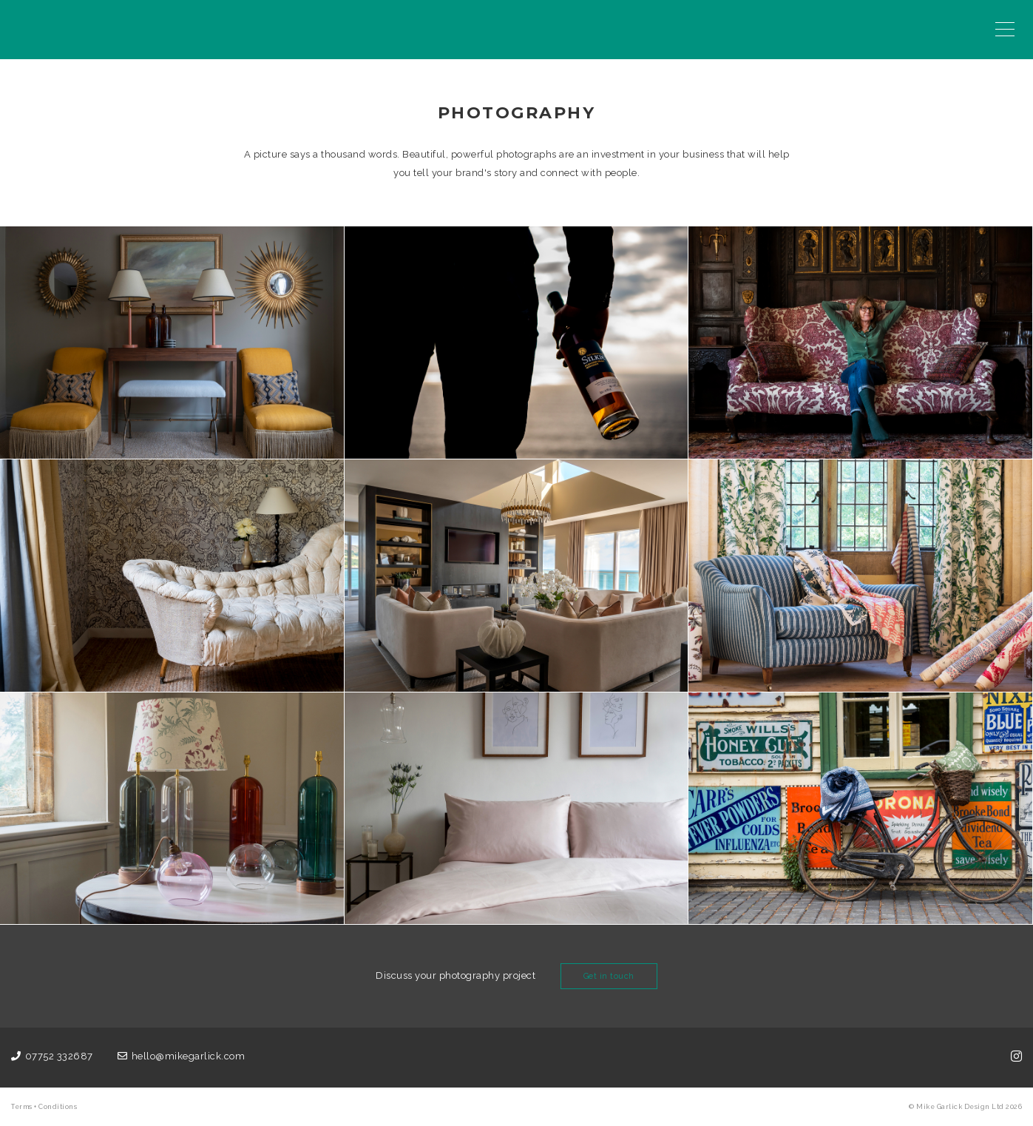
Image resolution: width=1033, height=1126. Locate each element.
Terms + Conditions (44, 1106)
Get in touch (608, 976)
